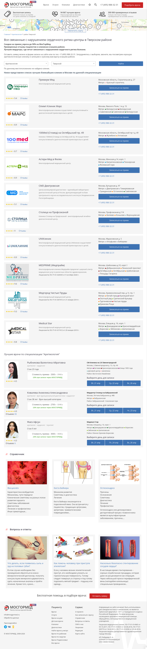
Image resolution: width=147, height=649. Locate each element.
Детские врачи (57, 621)
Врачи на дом (57, 618)
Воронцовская (132, 215)
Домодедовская (113, 326)
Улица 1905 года (125, 368)
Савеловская (104, 112)
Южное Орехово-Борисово (103, 433)
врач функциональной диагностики (51, 396)
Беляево (109, 215)
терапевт (50, 425)
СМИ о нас (79, 624)
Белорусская (111, 109)
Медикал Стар (92, 422)
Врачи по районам (59, 634)
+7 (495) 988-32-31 (109, 4)
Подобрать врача (132, 5)
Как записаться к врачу (84, 615)
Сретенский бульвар (122, 298)
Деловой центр (93, 371)
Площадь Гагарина (107, 273)
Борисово (103, 329)
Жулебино (110, 135)
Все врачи (56, 643)
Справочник (80, 618)
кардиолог (41, 366)
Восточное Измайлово (101, 374)
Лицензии (79, 627)
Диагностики (79, 4)
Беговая (96, 368)
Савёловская (118, 112)
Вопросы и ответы (82, 621)
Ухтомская (121, 135)
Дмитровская (112, 188)
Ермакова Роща (106, 304)
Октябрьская (104, 271)
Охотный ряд (105, 298)
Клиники (55, 624)
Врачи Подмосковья (60, 640)
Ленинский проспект (131, 268)
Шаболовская (132, 271)
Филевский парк (106, 165)
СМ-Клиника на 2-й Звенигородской (101, 362)
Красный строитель (114, 82)
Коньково (120, 215)
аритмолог (31, 366)
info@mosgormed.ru (12, 615)
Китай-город (111, 295)
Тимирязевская (126, 188)
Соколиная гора (111, 401)
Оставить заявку (99, 596)
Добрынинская (112, 268)
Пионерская (129, 162)
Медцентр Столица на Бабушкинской (102, 393)
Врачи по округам (59, 637)
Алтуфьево (110, 241)
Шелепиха (105, 371)
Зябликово (114, 329)
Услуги (54, 615)
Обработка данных (11, 618)
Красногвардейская (130, 326)
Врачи (54, 612)
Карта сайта (80, 634)
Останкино (117, 191)
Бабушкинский (98, 401)
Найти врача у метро (60, 630)
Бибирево (122, 241)
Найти (121, 63)
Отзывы (23, 98)
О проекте (79, 612)
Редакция (79, 630)
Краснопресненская (109, 368)
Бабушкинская (99, 398)
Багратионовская (113, 162)
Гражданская (105, 191)
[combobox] (26, 63)
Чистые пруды (119, 301)
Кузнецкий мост (126, 295)
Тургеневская (105, 301)
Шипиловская (128, 329)
